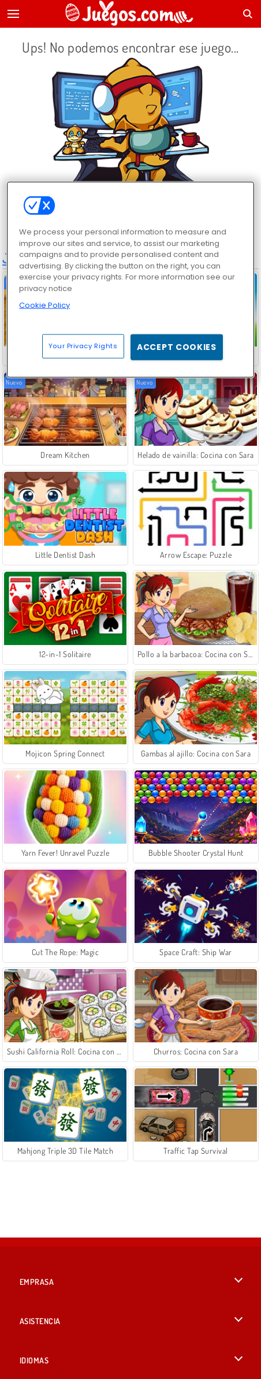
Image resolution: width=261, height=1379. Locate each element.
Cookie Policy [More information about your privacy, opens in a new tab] (44, 305)
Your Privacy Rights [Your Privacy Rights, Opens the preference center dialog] (83, 345)
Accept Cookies (177, 346)
